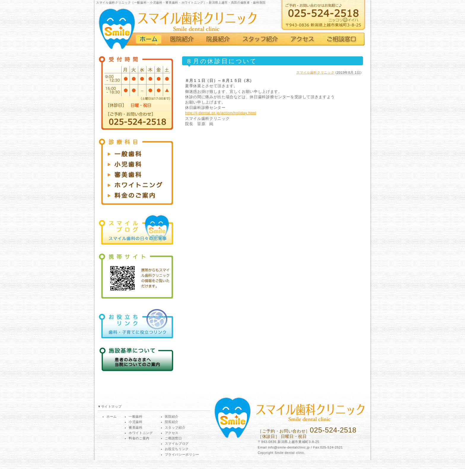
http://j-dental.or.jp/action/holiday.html (220, 113)
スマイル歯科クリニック (315, 72)
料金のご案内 (139, 438)
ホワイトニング (141, 433)
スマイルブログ (177, 443)
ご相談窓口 (173, 438)
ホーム (111, 416)
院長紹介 (172, 422)
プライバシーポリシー (182, 454)
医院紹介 (172, 416)
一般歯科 (136, 416)
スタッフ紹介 (175, 427)
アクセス (172, 433)
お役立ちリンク (177, 449)
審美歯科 (136, 427)
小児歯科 (136, 422)
